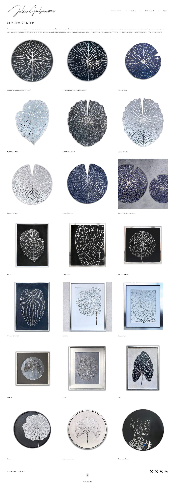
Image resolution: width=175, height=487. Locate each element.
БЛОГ (165, 10)
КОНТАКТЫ (149, 10)
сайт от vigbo (87, 481)
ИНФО (133, 10)
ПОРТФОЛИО (116, 10)
